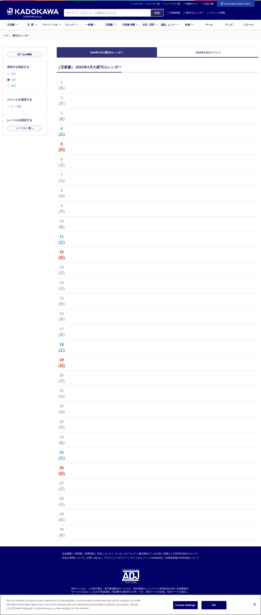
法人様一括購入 (162, 555)
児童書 (110, 24)
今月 (13, 79)
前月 (13, 73)
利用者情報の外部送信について (182, 560)
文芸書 (12, 24)
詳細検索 (173, 12)
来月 (13, 85)
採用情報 (89, 555)
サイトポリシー (139, 560)
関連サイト (192, 3)
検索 (157, 12)
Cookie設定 (156, 560)
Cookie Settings (186, 605)
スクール (248, 24)
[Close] (254, 604)
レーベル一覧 (173, 3)
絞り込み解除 (25, 54)
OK (214, 605)
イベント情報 (216, 12)
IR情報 (78, 555)
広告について (104, 555)
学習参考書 (131, 24)
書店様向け (145, 555)
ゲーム (209, 24)
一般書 (91, 24)
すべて (14, 106)
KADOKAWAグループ (184, 555)
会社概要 (67, 555)
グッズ (228, 24)
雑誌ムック (170, 24)
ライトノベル (52, 24)
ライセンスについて (125, 555)
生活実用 (150, 24)
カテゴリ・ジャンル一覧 (146, 3)
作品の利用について (73, 560)
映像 (189, 24)
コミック (71, 24)
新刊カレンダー (193, 12)
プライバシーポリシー (116, 560)
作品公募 (209, 3)
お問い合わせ (93, 560)
